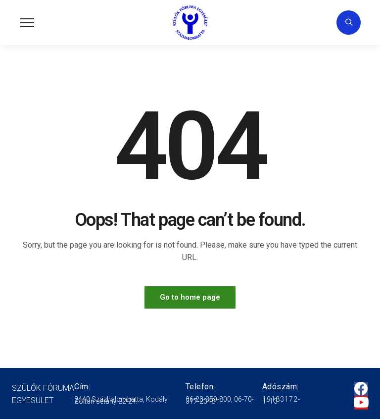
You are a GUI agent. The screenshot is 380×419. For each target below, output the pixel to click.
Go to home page (190, 297)
